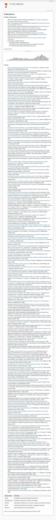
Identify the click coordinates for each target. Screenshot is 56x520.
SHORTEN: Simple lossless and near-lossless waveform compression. (26, 338)
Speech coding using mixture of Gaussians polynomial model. (23, 119)
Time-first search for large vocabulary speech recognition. (22, 184)
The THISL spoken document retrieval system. (19, 197)
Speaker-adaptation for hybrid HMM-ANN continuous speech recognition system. (28, 304)
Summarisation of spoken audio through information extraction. (24, 145)
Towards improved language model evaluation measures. (22, 116)
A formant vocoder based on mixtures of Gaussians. (21, 242)
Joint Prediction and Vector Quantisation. (18, 192)
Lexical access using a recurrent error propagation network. (23, 432)
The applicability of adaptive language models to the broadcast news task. (27, 169)
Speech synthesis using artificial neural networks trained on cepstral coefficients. (28, 378)
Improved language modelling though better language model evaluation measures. (29, 85)
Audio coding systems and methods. (17, 74)
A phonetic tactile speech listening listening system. (21, 390)
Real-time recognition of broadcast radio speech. (20, 276)
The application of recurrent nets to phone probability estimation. (24, 364)
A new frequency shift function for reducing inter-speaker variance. (25, 382)
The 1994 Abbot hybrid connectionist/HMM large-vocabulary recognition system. (28, 320)
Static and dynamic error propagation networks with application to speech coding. (28, 476)
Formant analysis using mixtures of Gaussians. (20, 260)
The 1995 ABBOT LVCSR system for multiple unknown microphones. (25, 250)
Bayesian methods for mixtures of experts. (18, 263)
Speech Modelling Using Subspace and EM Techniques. (22, 98)
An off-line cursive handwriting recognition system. (20, 181)
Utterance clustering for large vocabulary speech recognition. (23, 301)
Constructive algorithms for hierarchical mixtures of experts (23, 267)
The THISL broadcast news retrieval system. (19, 135)
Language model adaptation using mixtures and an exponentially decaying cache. (28, 234)
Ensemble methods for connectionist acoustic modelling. (22, 215)
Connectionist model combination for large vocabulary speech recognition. (27, 341)
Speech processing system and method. (18, 67)
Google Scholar (8, 49)
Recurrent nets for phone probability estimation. (20, 404)
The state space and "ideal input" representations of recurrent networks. (26, 401)
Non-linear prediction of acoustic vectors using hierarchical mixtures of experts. (28, 328)
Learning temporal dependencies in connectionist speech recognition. (25, 367)
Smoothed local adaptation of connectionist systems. (21, 254)
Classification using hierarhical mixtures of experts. (21, 351)
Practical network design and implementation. (19, 408)
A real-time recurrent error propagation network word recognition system (26, 411)
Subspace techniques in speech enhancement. (20, 101)
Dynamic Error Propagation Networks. (17, 466)
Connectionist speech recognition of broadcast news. (21, 77)
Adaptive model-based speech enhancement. (19, 82)
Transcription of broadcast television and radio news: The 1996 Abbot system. (28, 210)
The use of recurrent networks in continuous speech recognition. (24, 286)
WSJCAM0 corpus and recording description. (19, 354)
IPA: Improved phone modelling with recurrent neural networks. (24, 361)
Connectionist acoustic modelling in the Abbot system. (21, 176)
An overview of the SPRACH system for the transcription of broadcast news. (27, 150)
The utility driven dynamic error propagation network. (21, 487)
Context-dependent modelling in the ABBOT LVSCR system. (23, 292)
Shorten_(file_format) (37, 32)
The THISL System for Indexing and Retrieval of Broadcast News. (24, 111)
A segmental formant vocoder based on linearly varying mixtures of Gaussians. (28, 221)
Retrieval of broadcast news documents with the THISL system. (24, 156)
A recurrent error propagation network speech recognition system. (24, 438)
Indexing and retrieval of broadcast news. (18, 88)
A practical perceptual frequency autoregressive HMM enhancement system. (27, 166)
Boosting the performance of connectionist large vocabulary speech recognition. (28, 257)
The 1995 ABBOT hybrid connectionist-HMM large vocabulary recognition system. (29, 281)
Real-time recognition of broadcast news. (18, 173)
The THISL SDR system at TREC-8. (17, 92)
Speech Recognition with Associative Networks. (20, 490)
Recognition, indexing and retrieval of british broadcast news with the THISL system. (29, 122)
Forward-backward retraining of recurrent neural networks (22, 273)
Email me (6, 511)
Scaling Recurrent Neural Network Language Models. (21, 71)
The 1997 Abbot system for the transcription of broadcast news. (24, 194)
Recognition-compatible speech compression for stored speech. (24, 140)
